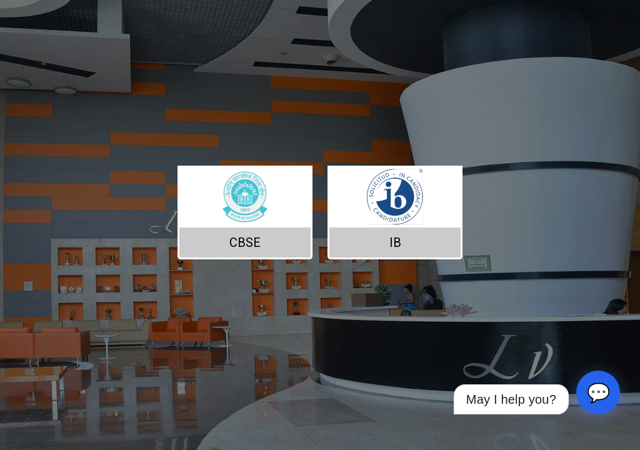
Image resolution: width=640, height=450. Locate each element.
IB (395, 242)
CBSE (245, 242)
